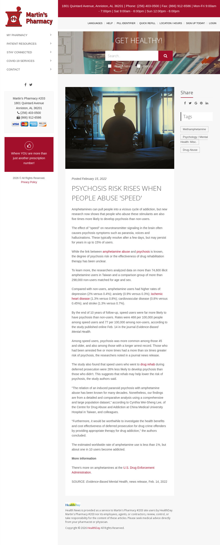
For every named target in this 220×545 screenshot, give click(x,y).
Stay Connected (19, 52)
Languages (95, 23)
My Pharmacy (17, 35)
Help (110, 23)
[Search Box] (131, 56)
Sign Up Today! (195, 23)
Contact (13, 69)
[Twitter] (30, 85)
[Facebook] (25, 85)
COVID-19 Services (20, 61)
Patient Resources (22, 43)
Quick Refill (147, 23)
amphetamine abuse (116, 251)
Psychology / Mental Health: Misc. (194, 139)
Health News (120, 66)
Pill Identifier (126, 23)
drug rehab (148, 364)
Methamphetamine (194, 129)
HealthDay (93, 528)
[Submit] (165, 56)
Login (212, 23)
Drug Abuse (190, 149)
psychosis (143, 251)
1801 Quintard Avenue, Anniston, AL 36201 (92, 6)
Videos (145, 66)
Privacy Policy (29, 182)
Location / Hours (171, 23)
